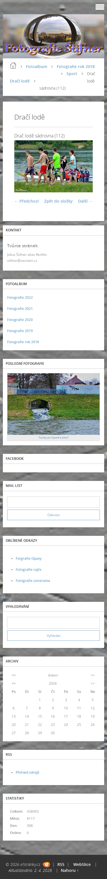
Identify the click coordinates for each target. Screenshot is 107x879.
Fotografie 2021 (20, 308)
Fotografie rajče (28, 569)
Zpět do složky (58, 201)
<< (14, 675)
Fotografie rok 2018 (76, 66)
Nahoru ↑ (70, 870)
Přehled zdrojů (27, 772)
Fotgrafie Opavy (28, 558)
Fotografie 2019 (20, 330)
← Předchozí (26, 201)
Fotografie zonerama (33, 580)
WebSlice (82, 864)
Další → (85, 201)
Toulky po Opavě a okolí (53, 437)
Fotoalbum (36, 66)
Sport (71, 73)
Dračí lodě (20, 81)
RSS (60, 864)
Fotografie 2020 (20, 319)
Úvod (13, 65)
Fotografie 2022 (20, 297)
